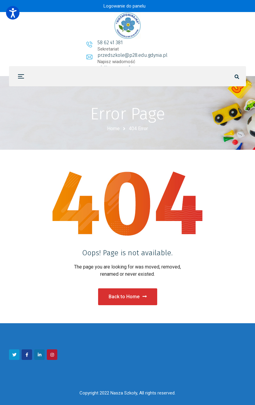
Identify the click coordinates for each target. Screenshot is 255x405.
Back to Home (128, 296)
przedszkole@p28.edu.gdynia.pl (129, 42)
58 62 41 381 (62, 42)
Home (113, 128)
